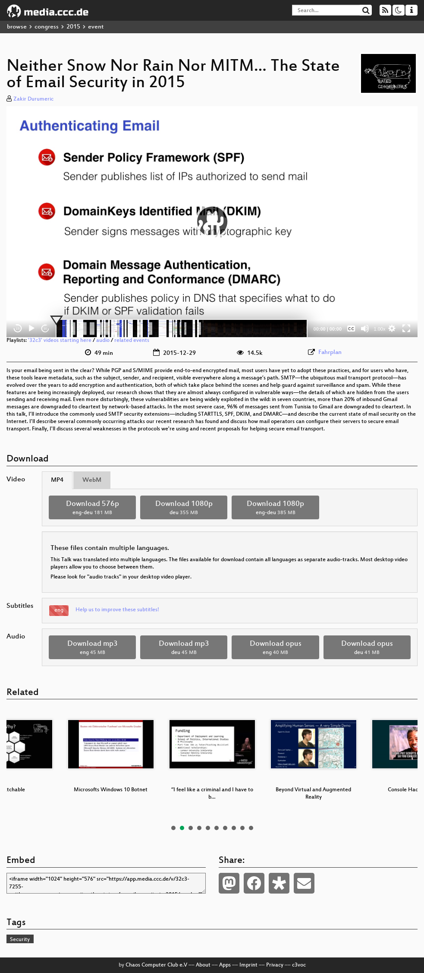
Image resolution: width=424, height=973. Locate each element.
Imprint (248, 965)
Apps (225, 965)
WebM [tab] (91, 480)
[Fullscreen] (406, 328)
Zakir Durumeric (33, 99)
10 (251, 828)
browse (17, 27)
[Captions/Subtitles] (351, 328)
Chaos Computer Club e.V (156, 965)
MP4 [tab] (57, 480)
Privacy (274, 965)
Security (20, 940)
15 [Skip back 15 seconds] (18, 329)
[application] (212, 222)
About (203, 965)
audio (103, 341)
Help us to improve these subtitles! (117, 610)
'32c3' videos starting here (59, 341)
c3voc (299, 965)
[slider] (182, 328)
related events (131, 341)
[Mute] (365, 328)
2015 (73, 27)
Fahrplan (330, 352)
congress (47, 27)
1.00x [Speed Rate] (380, 329)
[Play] (31, 328)
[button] (212, 221)
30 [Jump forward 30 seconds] (45, 329)
